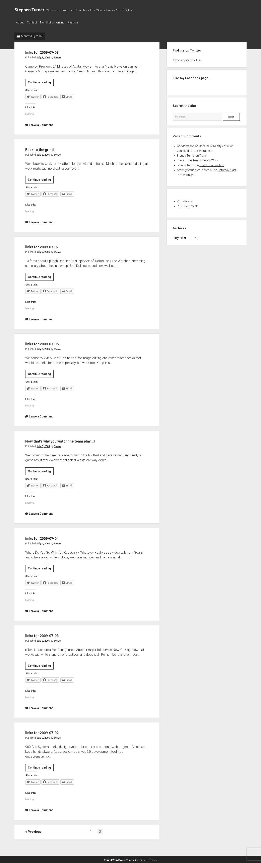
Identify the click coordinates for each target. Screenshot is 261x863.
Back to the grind (46, 148)
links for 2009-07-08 (51, 50)
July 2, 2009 (43, 736)
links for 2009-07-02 (51, 731)
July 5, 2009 (43, 445)
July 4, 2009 (43, 542)
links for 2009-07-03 (51, 634)
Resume (79, 22)
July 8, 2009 (43, 56)
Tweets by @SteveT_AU (187, 59)
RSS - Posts (184, 200)
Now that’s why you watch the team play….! (79, 439)
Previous (35, 830)
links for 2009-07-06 (51, 342)
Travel (203, 154)
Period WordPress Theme (119, 859)
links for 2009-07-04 (51, 536)
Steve (57, 56)
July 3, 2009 (43, 639)
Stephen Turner (29, 9)
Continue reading (41, 82)
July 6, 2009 (43, 347)
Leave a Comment (41, 123)
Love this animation (211, 164)
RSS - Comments (188, 205)
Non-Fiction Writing (56, 22)
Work (214, 159)
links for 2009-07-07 (51, 245)
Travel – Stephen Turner (192, 159)
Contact (34, 22)
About (20, 22)
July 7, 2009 (43, 250)
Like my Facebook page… (192, 77)
